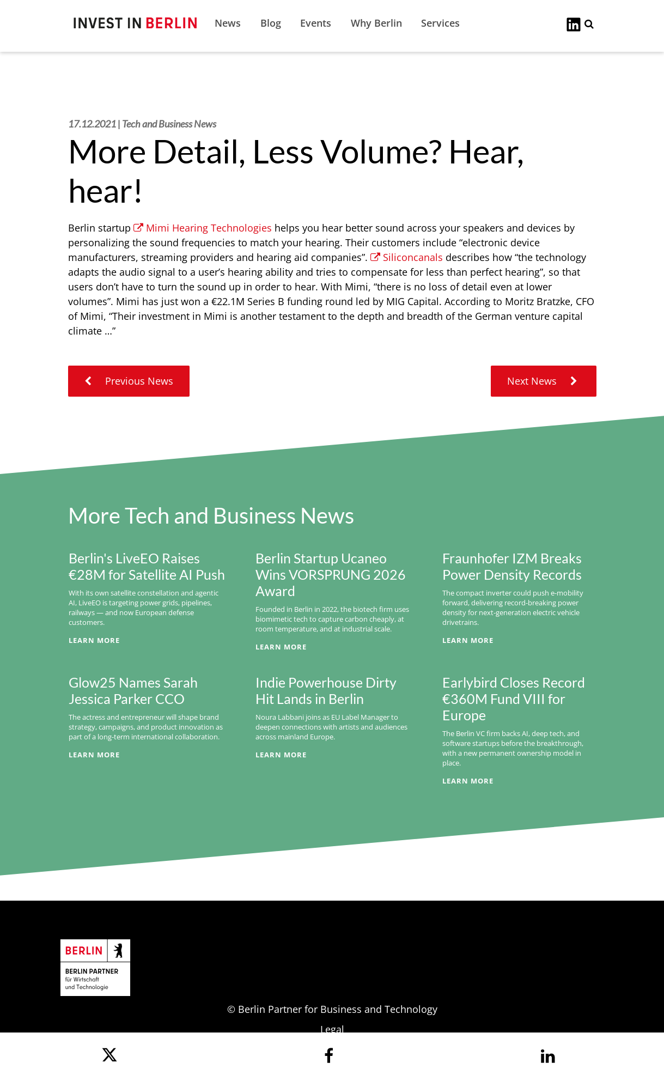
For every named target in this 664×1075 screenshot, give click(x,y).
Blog (270, 22)
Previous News (128, 380)
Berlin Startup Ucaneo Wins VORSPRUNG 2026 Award (330, 574)
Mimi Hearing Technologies (202, 227)
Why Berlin (376, 22)
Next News (543, 380)
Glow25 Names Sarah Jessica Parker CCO (133, 690)
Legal (332, 1029)
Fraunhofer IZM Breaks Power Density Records (512, 566)
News (228, 22)
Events (315, 22)
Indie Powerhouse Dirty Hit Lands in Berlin (326, 690)
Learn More (94, 640)
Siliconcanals (406, 257)
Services (440, 22)
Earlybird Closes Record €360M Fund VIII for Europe (513, 698)
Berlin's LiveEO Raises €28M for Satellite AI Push (147, 566)
